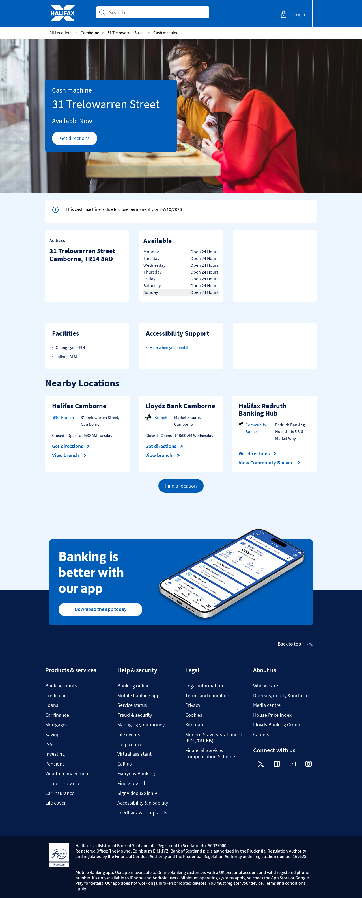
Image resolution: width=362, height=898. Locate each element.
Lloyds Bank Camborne (180, 405)
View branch (69, 455)
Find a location (181, 485)
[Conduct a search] (156, 12)
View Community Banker (270, 463)
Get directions (79, 140)
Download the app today (100, 609)
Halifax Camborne (79, 405)
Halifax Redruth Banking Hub (262, 409)
